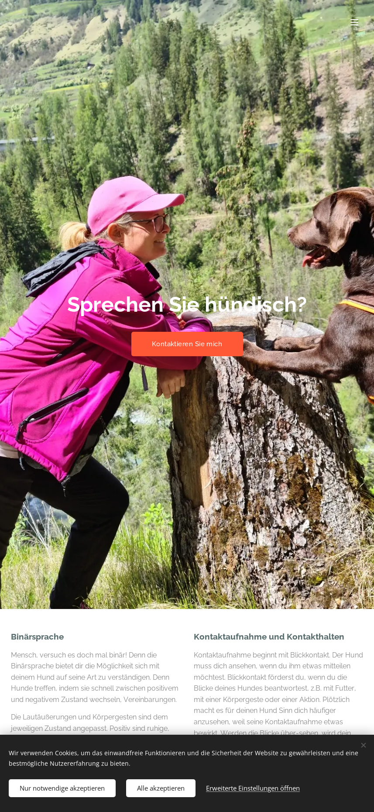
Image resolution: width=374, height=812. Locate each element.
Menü (354, 22)
